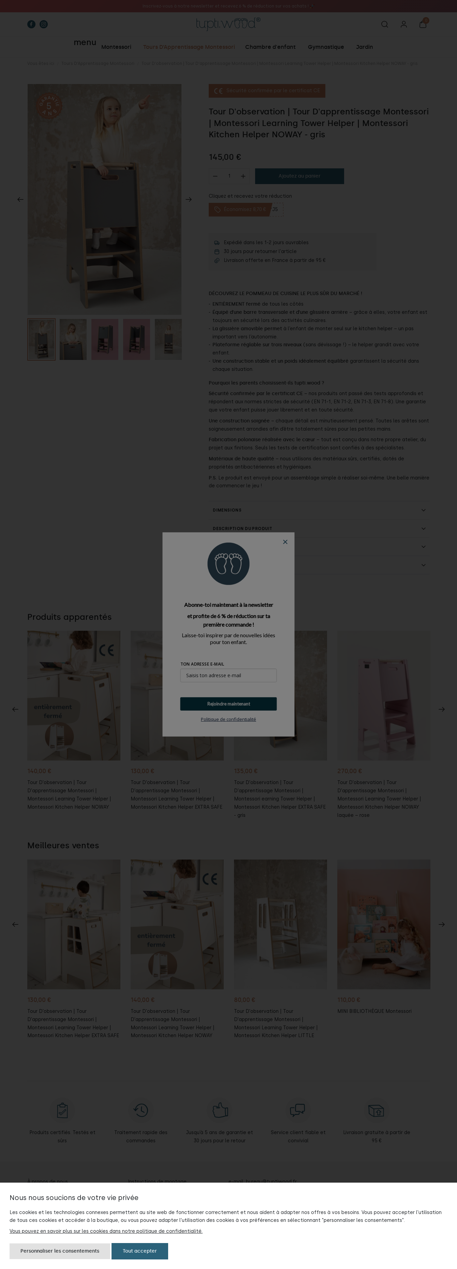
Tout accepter (140, 1251)
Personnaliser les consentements (59, 1251)
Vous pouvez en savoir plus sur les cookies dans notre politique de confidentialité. (106, 1231)
